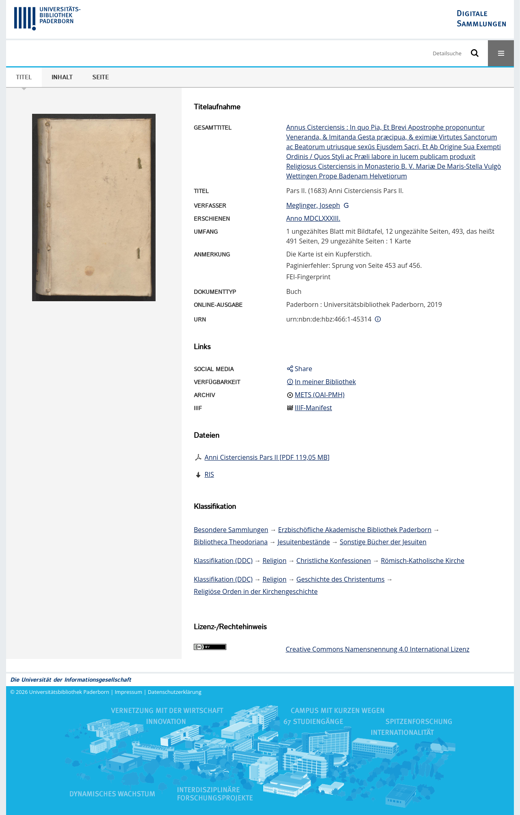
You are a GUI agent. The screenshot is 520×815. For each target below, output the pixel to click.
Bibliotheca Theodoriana (231, 541)
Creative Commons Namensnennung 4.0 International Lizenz (377, 649)
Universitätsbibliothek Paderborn (69, 691)
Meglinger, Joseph (313, 205)
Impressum (129, 691)
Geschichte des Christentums (341, 579)
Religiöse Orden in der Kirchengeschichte (256, 591)
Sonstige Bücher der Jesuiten (383, 541)
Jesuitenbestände (303, 541)
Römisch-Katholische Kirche (422, 560)
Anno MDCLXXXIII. (313, 218)
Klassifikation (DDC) (223, 560)
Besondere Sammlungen (231, 529)
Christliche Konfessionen (334, 560)
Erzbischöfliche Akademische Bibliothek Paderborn (354, 529)
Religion (274, 560)
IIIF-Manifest (313, 407)
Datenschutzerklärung (175, 691)
